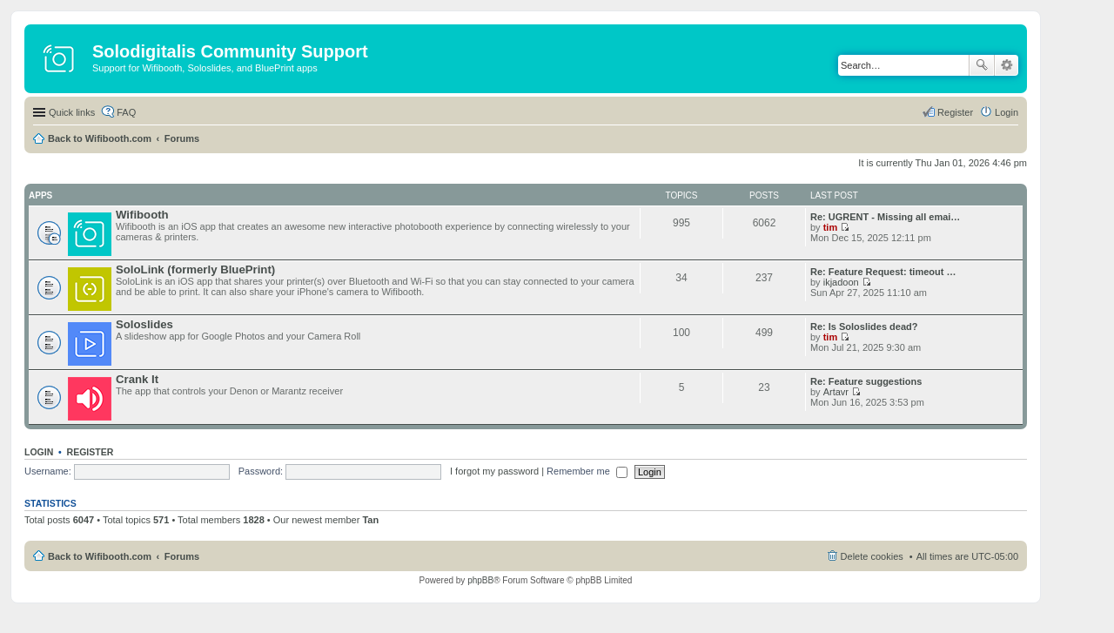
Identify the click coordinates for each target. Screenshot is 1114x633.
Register (90, 452)
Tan (370, 520)
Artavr (836, 392)
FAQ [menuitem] (126, 112)
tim (830, 227)
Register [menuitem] (955, 112)
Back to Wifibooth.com (99, 138)
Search (982, 65)
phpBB (480, 580)
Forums (181, 138)
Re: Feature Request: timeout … (883, 271)
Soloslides (144, 324)
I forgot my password (494, 471)
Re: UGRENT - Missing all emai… (885, 217)
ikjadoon (841, 282)
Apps (40, 195)
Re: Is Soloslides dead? (863, 326)
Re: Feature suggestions (866, 381)
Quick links (72, 112)
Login (38, 452)
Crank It (137, 379)
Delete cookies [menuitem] (872, 556)
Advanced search (1006, 65)
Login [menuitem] (1006, 112)
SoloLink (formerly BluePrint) (195, 269)
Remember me (587, 471)
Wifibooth (142, 214)
